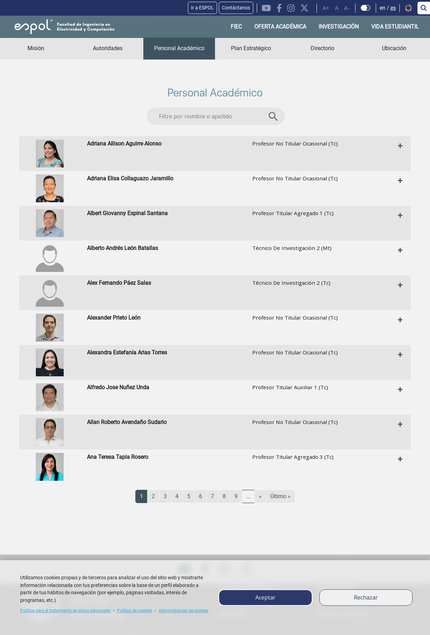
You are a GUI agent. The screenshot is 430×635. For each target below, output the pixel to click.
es (393, 8)
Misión (35, 48)
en (382, 8)
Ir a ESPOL (202, 7)
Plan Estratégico (251, 48)
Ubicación (394, 48)
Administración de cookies (183, 610)
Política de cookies (134, 610)
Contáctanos (236, 7)
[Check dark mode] (366, 8)
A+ (325, 8)
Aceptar (265, 597)
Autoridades (107, 48)
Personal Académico (179, 48)
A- (347, 8)
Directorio (322, 48)
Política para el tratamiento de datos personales (65, 610)
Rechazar (366, 597)
